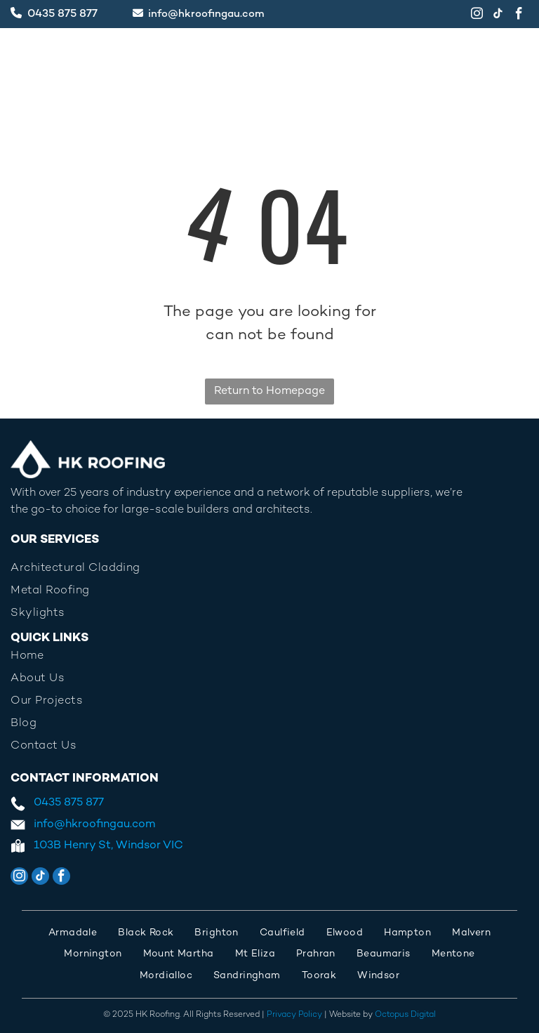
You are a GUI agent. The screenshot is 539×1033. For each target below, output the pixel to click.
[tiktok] (498, 15)
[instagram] (477, 15)
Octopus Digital (405, 1015)
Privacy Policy (294, 1015)
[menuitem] (269, 656)
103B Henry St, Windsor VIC (108, 846)
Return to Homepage (269, 391)
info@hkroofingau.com (206, 14)
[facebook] (519, 15)
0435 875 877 (62, 14)
